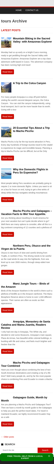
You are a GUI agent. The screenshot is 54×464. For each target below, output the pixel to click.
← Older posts (7, 437)
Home (19, 10)
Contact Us (31, 10)
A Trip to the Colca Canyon (29, 83)
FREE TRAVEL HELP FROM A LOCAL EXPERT (28, 457)
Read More (8, 72)
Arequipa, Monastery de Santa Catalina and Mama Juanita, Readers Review (25, 324)
